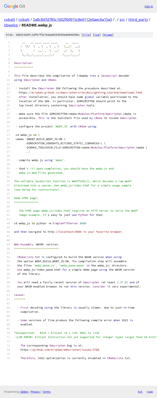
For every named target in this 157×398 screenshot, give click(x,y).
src (122, 19)
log (96, 35)
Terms (46, 392)
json (150, 391)
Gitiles (24, 392)
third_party (138, 19)
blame (108, 35)
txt (140, 391)
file (86, 35)
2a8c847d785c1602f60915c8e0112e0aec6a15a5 (72, 19)
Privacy (35, 392)
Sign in (149, 6)
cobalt (9, 19)
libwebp (11, 25)
